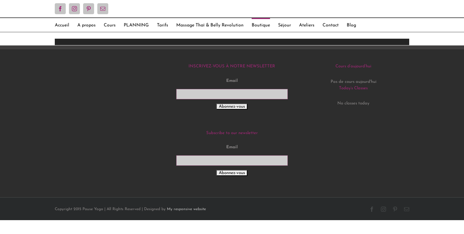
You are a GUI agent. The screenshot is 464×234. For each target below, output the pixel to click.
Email (232, 81)
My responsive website (186, 209)
